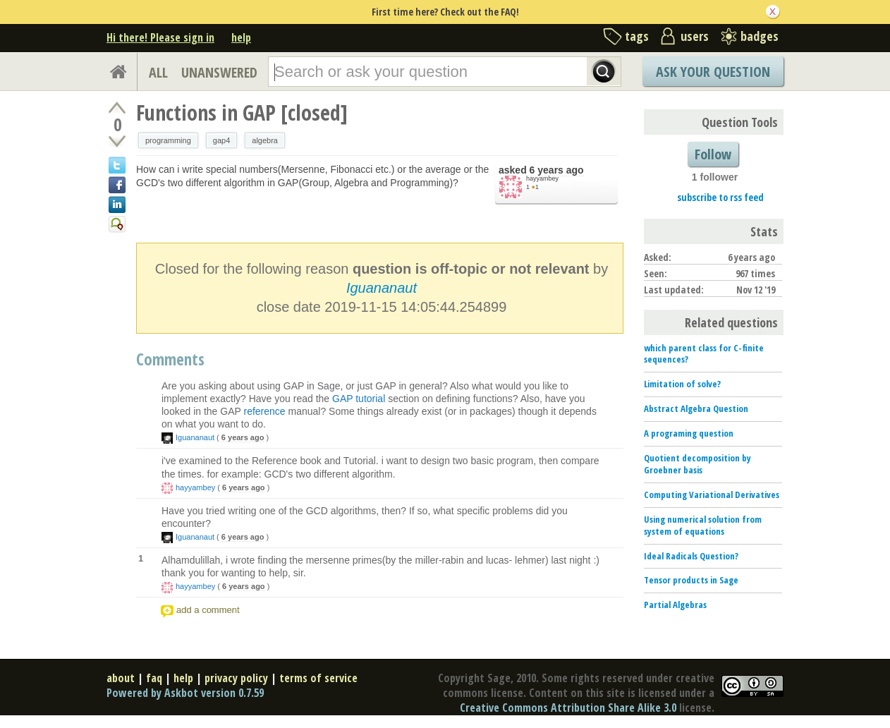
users (695, 36)
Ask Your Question (713, 71)
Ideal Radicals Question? (691, 556)
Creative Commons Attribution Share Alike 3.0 (568, 707)
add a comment (208, 610)
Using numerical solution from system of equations (703, 525)
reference (264, 411)
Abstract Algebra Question (696, 408)
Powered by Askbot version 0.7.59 (185, 692)
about (120, 678)
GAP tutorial (358, 398)
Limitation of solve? (682, 383)
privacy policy (236, 678)
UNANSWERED (219, 72)
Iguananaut (381, 288)
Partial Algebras (675, 604)
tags (637, 36)
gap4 (221, 140)
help (241, 37)
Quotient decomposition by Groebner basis (697, 463)
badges (759, 36)
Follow (713, 154)
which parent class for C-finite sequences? (704, 353)
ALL (158, 72)
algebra (265, 140)
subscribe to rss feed (720, 197)
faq (154, 678)
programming (168, 140)
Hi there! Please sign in (160, 37)
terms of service (318, 678)
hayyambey (542, 178)
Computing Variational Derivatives (711, 494)
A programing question (688, 433)
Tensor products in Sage (691, 580)
